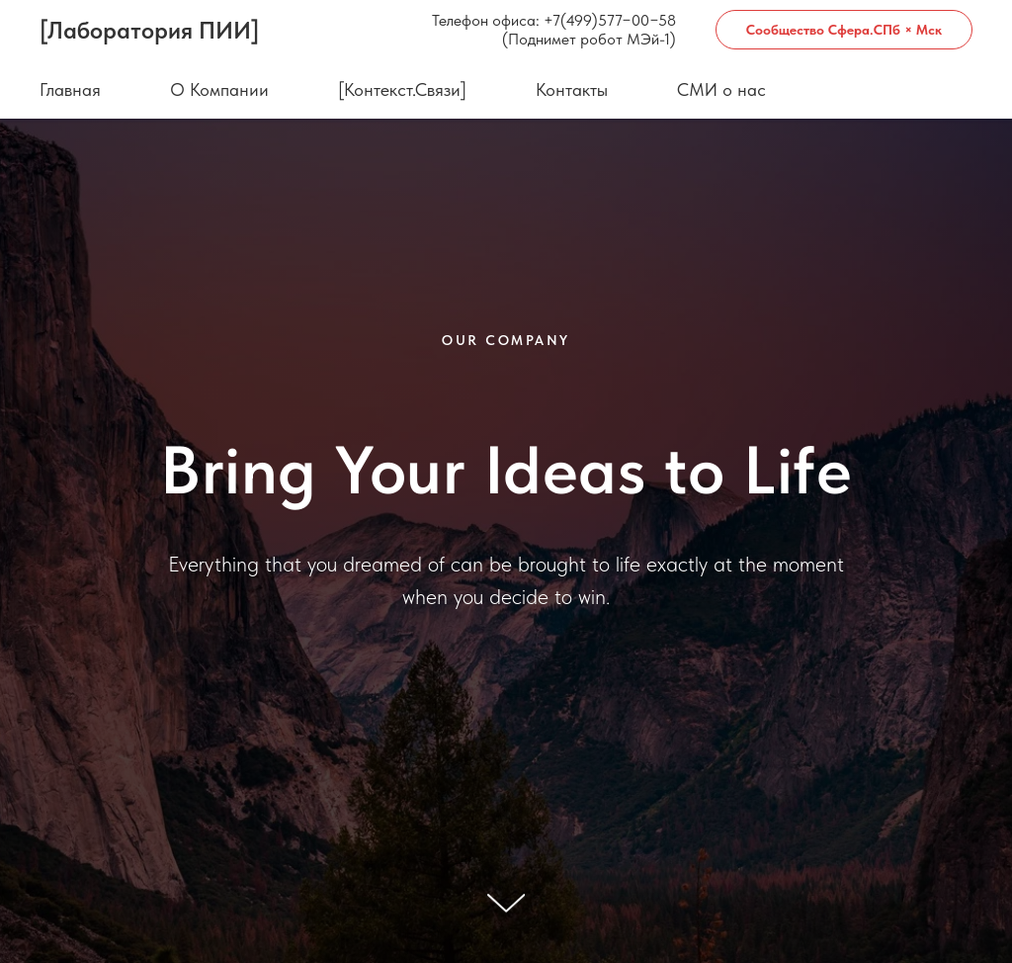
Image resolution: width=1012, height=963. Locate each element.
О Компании (219, 89)
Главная (70, 89)
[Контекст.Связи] (402, 89)
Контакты (572, 89)
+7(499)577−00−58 (610, 20)
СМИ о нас (721, 89)
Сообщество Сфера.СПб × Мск (844, 30)
